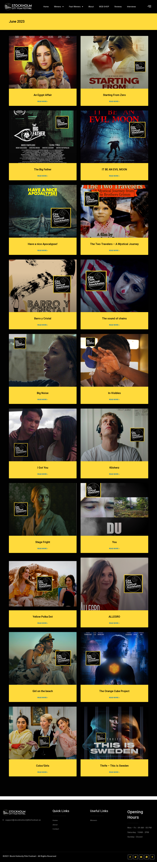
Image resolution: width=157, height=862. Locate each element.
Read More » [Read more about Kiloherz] (114, 477)
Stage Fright (42, 545)
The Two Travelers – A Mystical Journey (114, 246)
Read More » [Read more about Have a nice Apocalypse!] (42, 253)
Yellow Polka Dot (43, 620)
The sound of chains (114, 321)
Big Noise (42, 396)
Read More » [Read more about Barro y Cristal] (42, 327)
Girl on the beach (43, 694)
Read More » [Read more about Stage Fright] (42, 551)
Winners (59, 6)
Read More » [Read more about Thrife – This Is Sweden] (114, 775)
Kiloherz (114, 470)
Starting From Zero (114, 97)
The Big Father (42, 172)
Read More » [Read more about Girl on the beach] (42, 701)
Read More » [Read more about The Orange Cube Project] (114, 701)
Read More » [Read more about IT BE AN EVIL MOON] (114, 178)
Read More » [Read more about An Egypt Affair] (42, 104)
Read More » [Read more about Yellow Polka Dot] (42, 626)
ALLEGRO (114, 620)
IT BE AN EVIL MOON (114, 172)
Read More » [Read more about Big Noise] (42, 402)
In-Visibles (114, 396)
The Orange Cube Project (114, 694)
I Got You (42, 470)
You (114, 545)
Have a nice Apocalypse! (42, 246)
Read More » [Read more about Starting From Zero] (114, 104)
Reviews (118, 6)
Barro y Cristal (42, 321)
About (91, 6)
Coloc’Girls (42, 769)
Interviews (131, 6)
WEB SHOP (104, 6)
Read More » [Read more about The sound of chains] (114, 327)
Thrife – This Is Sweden (114, 769)
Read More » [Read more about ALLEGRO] (114, 626)
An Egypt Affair (43, 97)
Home (46, 6)
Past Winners (76, 6)
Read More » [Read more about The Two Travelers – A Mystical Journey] (114, 253)
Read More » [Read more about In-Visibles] (114, 402)
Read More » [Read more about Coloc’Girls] (42, 775)
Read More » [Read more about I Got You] (42, 477)
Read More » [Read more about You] (114, 551)
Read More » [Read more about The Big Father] (42, 178)
